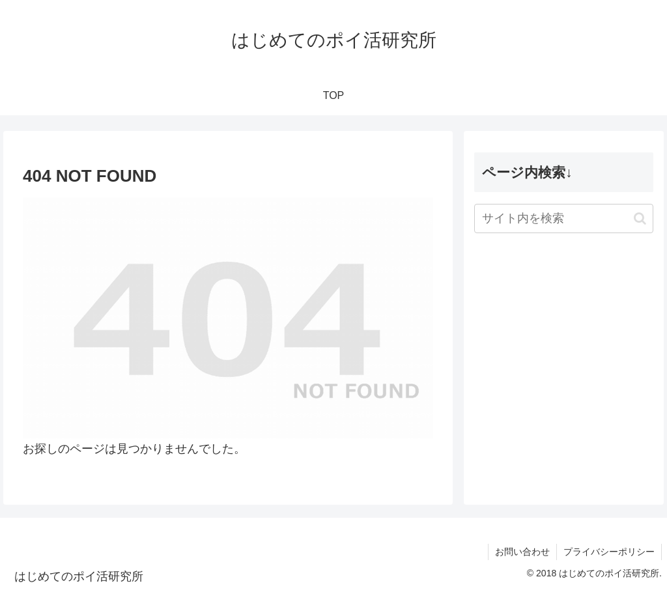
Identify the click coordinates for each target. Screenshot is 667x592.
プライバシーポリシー (609, 551)
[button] (640, 218)
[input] (563, 218)
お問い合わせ (522, 551)
